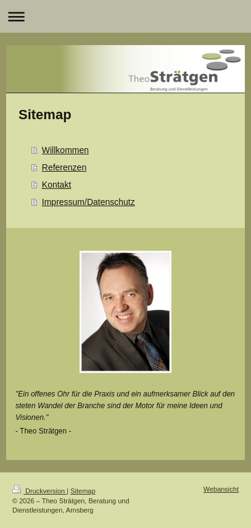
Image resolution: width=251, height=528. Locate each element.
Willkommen (65, 150)
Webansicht (221, 489)
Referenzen (64, 167)
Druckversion (39, 491)
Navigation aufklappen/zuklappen (125, 16)
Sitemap (82, 491)
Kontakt (56, 185)
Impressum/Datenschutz (88, 202)
